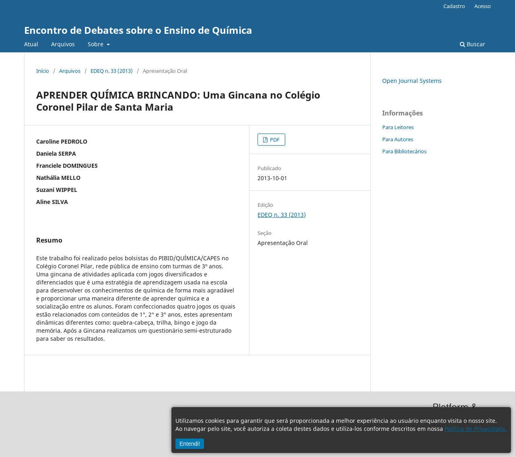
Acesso (482, 6)
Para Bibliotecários (404, 151)
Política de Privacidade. (476, 428)
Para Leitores (398, 127)
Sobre (96, 44)
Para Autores (397, 139)
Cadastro (454, 6)
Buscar (472, 44)
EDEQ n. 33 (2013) (112, 70)
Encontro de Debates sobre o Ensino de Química (138, 30)
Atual (31, 44)
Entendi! (189, 444)
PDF (274, 139)
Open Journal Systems (412, 80)
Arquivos (63, 44)
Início (42, 70)
